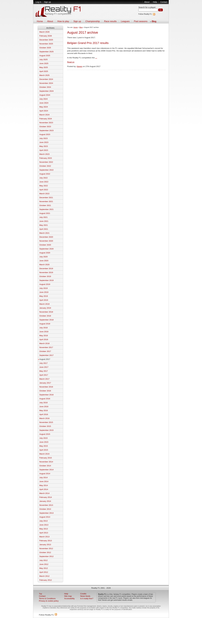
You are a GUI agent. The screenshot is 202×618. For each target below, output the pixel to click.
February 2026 (45, 36)
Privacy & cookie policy (49, 601)
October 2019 (45, 276)
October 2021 (45, 205)
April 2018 (43, 339)
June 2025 (43, 63)
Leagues (125, 21)
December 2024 (46, 79)
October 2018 (45, 316)
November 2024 (46, 83)
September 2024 (46, 91)
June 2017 (43, 367)
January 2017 (45, 383)
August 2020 (44, 253)
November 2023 (46, 123)
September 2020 (46, 249)
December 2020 (46, 237)
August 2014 (44, 474)
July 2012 (43, 560)
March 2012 (44, 576)
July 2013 (43, 521)
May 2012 (43, 568)
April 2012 (43, 572)
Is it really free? (86, 598)
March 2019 (44, 304)
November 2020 (46, 241)
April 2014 (43, 489)
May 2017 (43, 371)
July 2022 (43, 178)
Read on (70, 62)
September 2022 (46, 170)
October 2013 (45, 509)
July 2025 (43, 59)
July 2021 (43, 217)
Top (40, 594)
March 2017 (44, 379)
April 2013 (43, 533)
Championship (92, 21)
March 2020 (44, 265)
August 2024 (44, 95)
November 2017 (46, 347)
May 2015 (43, 446)
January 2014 (45, 501)
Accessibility (69, 598)
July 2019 (43, 288)
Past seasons (140, 21)
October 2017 (45, 351)
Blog (154, 21)
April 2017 (43, 375)
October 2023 (45, 126)
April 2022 (43, 190)
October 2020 (45, 245)
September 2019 (46, 280)
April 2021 (43, 229)
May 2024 (43, 107)
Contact (163, 2)
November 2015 (46, 422)
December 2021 (46, 197)
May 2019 (43, 296)
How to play (63, 21)
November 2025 (46, 44)
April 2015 (43, 450)
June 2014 (43, 481)
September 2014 (46, 470)
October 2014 (45, 466)
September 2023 (46, 130)
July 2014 (43, 477)
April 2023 (43, 150)
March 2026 (44, 32)
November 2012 (46, 548)
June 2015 (43, 442)
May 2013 (43, 529)
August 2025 (44, 56)
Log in (38, 2)
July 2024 (43, 99)
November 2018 (46, 312)
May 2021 (43, 225)
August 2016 (44, 399)
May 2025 (43, 67)
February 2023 (45, 158)
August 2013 (44, 517)
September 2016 (46, 395)
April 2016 (43, 414)
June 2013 (43, 525)
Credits (83, 594)
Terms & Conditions (47, 598)
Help (155, 2)
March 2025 (44, 75)
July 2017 (43, 363)
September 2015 (46, 430)
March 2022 (44, 194)
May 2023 (43, 146)
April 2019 (43, 300)
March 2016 (44, 418)
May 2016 (43, 410)
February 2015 (45, 458)
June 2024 (43, 103)
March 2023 (44, 154)
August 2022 (44, 174)
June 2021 (43, 221)
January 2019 (45, 308)
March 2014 (44, 493)
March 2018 (44, 343)
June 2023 (43, 142)
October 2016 (45, 391)
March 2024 (44, 115)
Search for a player (147, 7)
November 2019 (46, 272)
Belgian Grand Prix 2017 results (88, 43)
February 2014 (45, 497)
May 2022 (43, 186)
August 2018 (44, 324)
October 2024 (45, 87)
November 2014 (46, 462)
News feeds (85, 596)
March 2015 (44, 454)
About (147, 2)
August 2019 (44, 284)
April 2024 (43, 111)
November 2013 (46, 505)
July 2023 (43, 138)
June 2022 (43, 182)
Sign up (47, 2)
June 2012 (43, 564)
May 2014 (43, 485)
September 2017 (46, 355)
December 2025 (46, 40)
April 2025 (43, 71)
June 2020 (43, 261)
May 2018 (43, 335)
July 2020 (43, 257)
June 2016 (43, 406)
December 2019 (46, 268)
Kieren (79, 66)
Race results (110, 21)
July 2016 (43, 403)
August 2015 (44, 434)
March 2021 (44, 233)
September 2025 (46, 52)
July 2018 (43, 328)
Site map (68, 596)
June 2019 (43, 292)
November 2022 (46, 162)
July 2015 (43, 438)
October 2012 (45, 552)
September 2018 (46, 320)
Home (40, 21)
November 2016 (46, 387)
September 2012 (46, 556)
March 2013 (44, 537)
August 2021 (44, 213)
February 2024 (45, 119)
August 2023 (44, 134)
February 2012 (45, 580)
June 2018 (43, 332)
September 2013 (46, 513)
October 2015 (45, 426)
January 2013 (45, 544)
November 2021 (46, 201)
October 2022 (45, 166)
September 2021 (46, 209)
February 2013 (45, 541)
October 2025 (45, 48)
